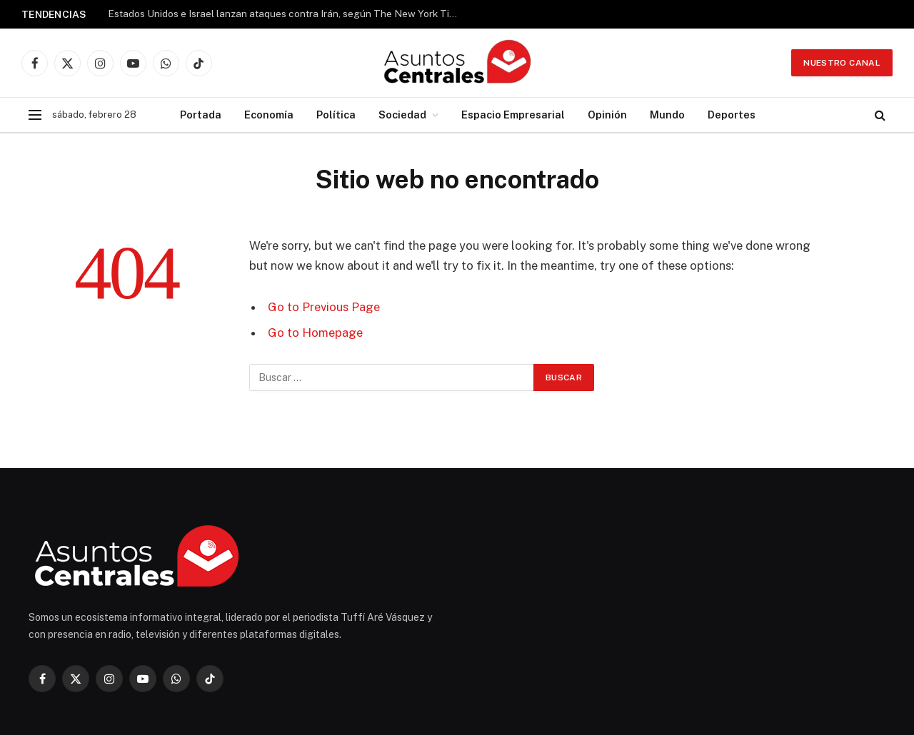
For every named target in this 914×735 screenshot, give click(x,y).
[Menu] (35, 115)
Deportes (731, 114)
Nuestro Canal (841, 63)
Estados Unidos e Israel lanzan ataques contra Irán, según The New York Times (286, 13)
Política (336, 114)
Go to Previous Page (324, 307)
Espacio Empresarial (513, 114)
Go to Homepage (315, 332)
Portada (200, 114)
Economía (268, 114)
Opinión (607, 114)
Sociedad (402, 114)
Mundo (667, 114)
